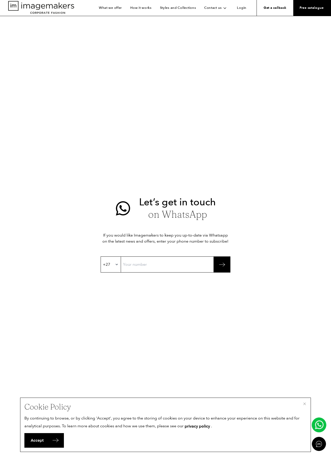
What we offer (110, 8)
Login (241, 8)
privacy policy (197, 426)
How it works (141, 8)
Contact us (216, 8)
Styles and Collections (178, 8)
